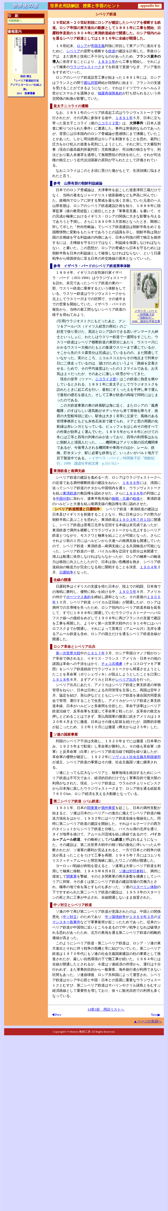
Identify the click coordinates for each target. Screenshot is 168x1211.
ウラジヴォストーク (85, 67)
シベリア (73, 51)
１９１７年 (96, 653)
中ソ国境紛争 (115, 917)
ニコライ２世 (108, 123)
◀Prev (56, 1015)
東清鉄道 (70, 493)
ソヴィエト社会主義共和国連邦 (136, 757)
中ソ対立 (70, 917)
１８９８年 (134, 493)
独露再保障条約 (110, 93)
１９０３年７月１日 (134, 519)
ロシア (82, 46)
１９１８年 (61, 679)
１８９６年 (131, 483)
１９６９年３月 (141, 917)
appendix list (149, 5)
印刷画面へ (15, 20)
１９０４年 (148, 567)
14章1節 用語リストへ (106, 1009)
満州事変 (108, 808)
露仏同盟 (91, 83)
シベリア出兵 (125, 679)
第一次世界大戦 (68, 653)
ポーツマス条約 (78, 597)
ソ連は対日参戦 (131, 871)
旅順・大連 (120, 498)
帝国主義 (98, 46)
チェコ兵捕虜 (111, 664)
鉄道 (111, 51)
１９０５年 (127, 592)
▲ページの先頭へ (148, 1021)
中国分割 (63, 498)
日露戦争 (66, 572)
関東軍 (92, 808)
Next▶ (155, 1015)
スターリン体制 (145, 887)
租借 (136, 498)
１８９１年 (106, 61)
